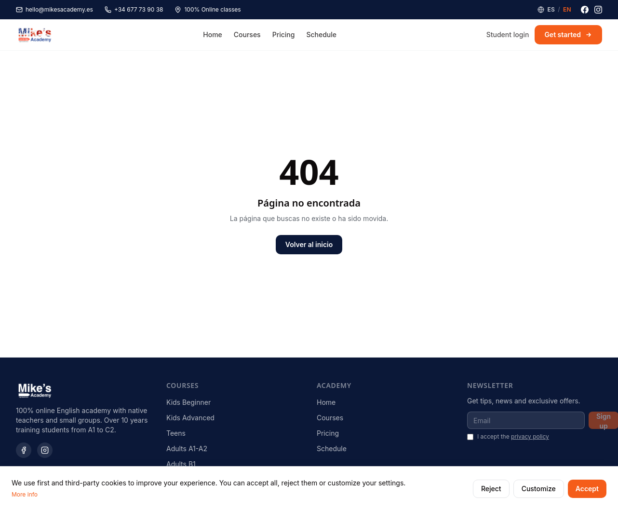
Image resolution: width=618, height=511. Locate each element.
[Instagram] (598, 10)
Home (212, 34)
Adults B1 (181, 464)
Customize (539, 488)
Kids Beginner (188, 402)
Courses (247, 34)
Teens (176, 433)
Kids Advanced (190, 418)
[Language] (554, 9)
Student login (507, 34)
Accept (587, 488)
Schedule (321, 34)
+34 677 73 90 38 (134, 9)
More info (25, 494)
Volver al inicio (309, 244)
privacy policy (530, 436)
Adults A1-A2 (186, 448)
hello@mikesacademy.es (54, 9)
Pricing (283, 34)
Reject (491, 488)
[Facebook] (585, 10)
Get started (568, 34)
